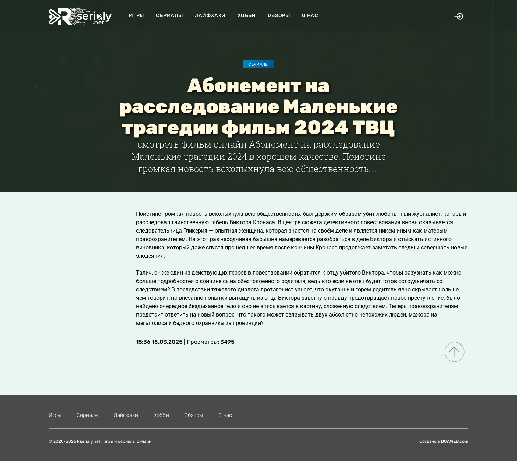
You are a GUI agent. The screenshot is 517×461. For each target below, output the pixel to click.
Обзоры (279, 16)
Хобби (247, 16)
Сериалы (169, 16)
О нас (310, 16)
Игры (136, 16)
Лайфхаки (210, 16)
